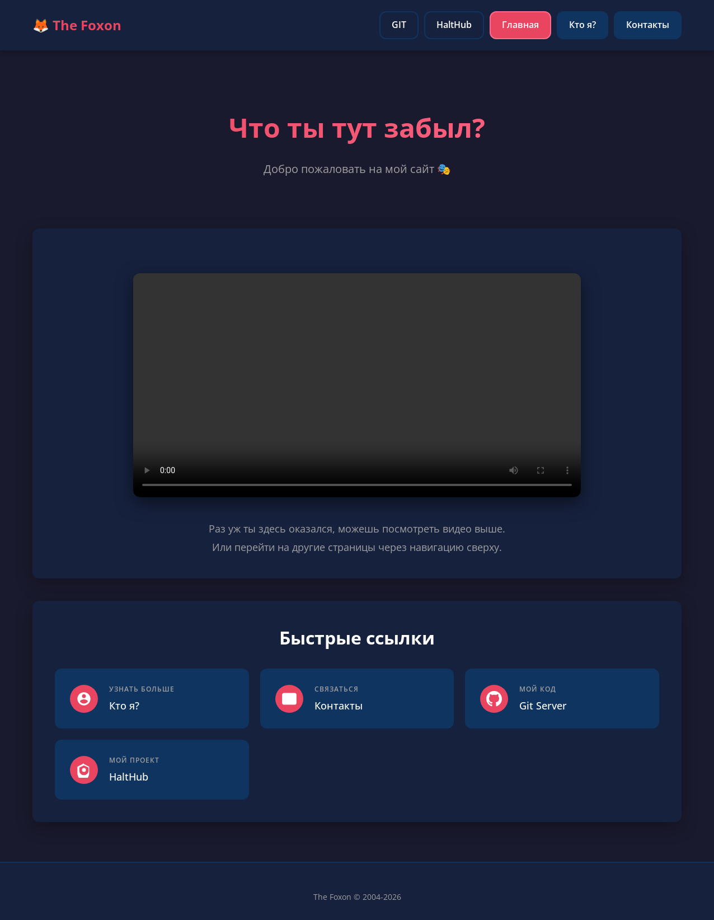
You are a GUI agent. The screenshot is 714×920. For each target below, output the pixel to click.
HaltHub (454, 24)
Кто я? (582, 24)
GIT (399, 24)
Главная (520, 24)
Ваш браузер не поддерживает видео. (357, 385)
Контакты (647, 24)
